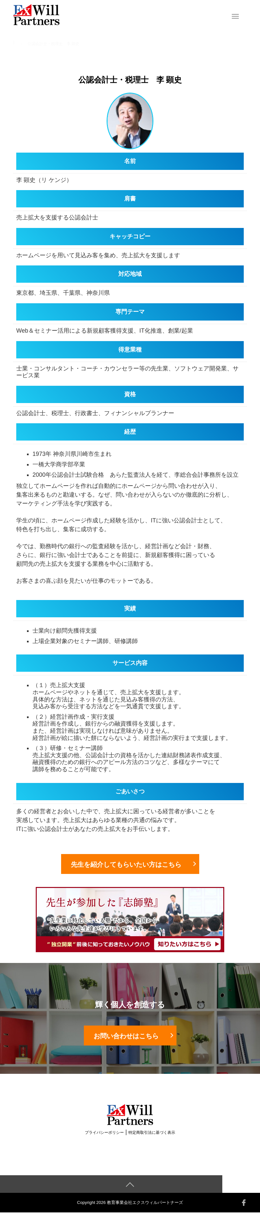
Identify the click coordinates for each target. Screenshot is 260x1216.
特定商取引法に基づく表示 (151, 1136)
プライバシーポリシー (104, 1136)
